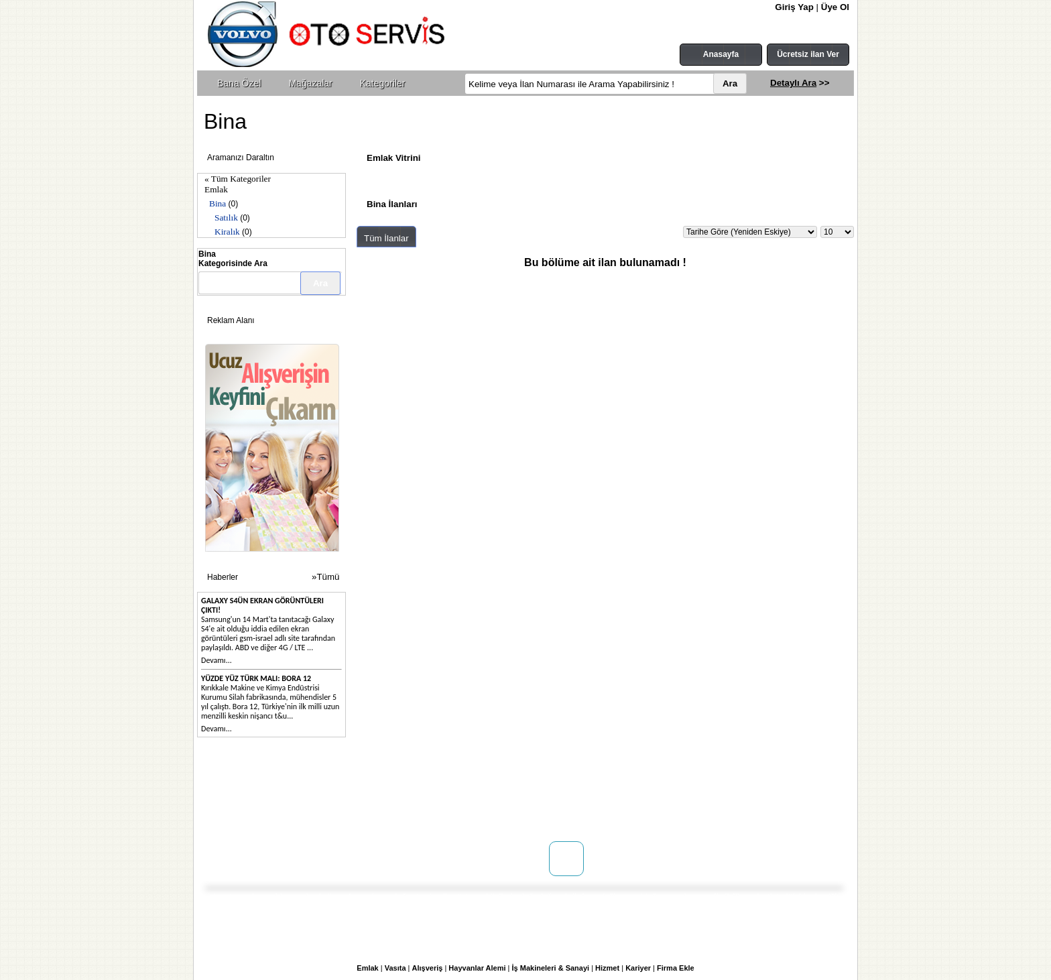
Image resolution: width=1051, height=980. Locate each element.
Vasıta (395, 968)
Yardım (452, 828)
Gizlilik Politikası (469, 814)
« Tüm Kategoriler (237, 179)
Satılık (226, 217)
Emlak (216, 189)
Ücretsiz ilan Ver (808, 54)
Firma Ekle (675, 968)
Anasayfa (721, 54)
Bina (217, 203)
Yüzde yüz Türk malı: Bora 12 (256, 678)
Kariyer (638, 968)
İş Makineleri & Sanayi (551, 968)
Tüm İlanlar (386, 238)
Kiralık (227, 232)
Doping (335, 788)
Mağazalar (310, 83)
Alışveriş (427, 968)
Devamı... (216, 660)
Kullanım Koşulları (473, 788)
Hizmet (607, 968)
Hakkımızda (246, 788)
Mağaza (336, 801)
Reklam (336, 814)
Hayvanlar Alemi (476, 968)
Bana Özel (239, 83)
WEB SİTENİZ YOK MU (267, 814)
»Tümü (325, 577)
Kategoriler (383, 83)
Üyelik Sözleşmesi (473, 801)
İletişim (238, 801)
